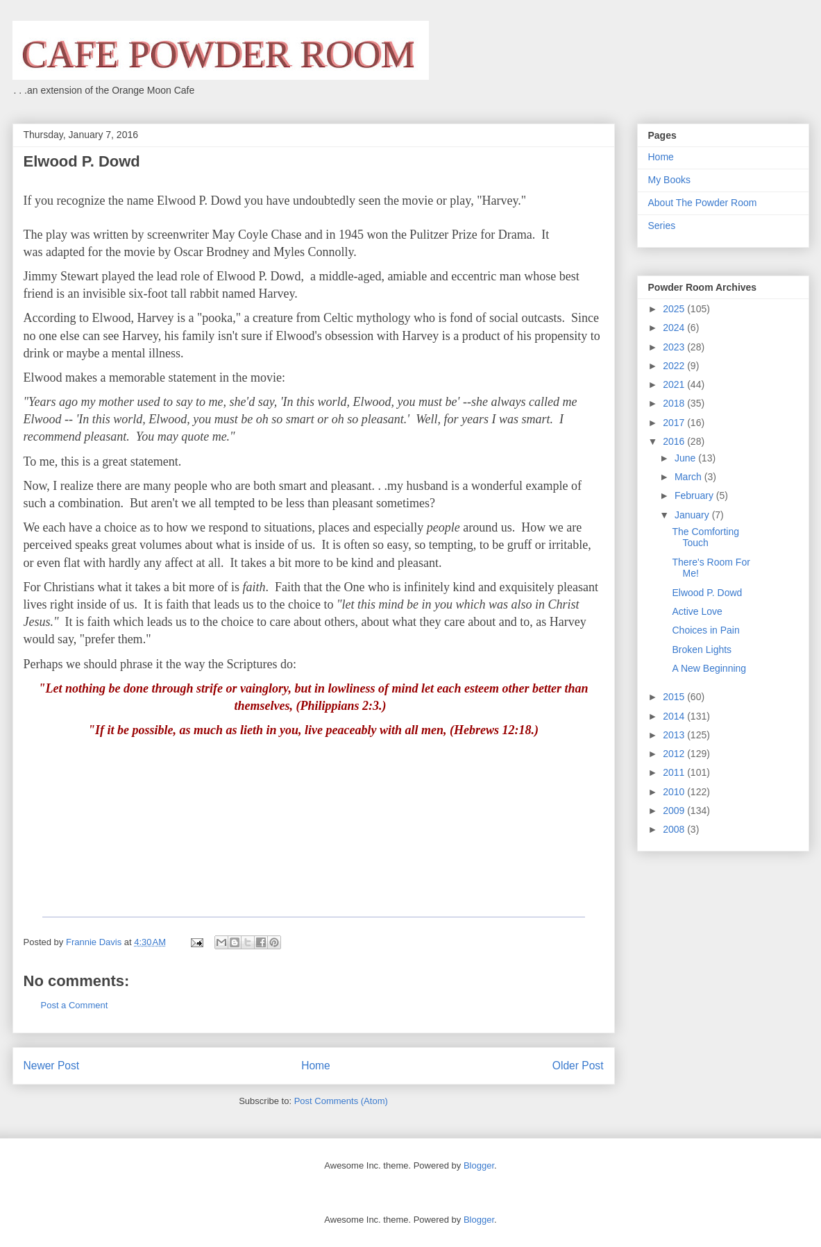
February (695, 495)
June (686, 458)
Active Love (697, 611)
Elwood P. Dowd (707, 592)
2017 (675, 422)
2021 (675, 384)
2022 (675, 365)
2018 (675, 403)
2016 (675, 441)
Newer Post (52, 1065)
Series (662, 225)
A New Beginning (709, 668)
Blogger (479, 1165)
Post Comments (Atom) (341, 1101)
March (689, 476)
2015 (675, 696)
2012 (675, 753)
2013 (675, 734)
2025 (675, 308)
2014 (675, 716)
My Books (669, 179)
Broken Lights (701, 649)
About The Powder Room (702, 202)
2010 (675, 791)
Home (315, 1065)
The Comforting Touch (705, 537)
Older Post (578, 1065)
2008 (675, 829)
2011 (675, 772)
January (693, 514)
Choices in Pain (705, 630)
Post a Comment (74, 1005)
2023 (675, 347)
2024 (675, 327)
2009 (675, 810)
